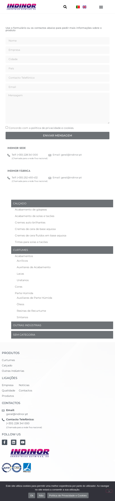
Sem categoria (24, 334)
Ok (31, 495)
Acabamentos (24, 256)
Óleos (20, 304)
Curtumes (20, 250)
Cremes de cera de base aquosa (35, 229)
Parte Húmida (24, 293)
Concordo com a (41, 128)
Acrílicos (22, 260)
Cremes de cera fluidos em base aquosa (40, 235)
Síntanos (22, 317)
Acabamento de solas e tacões (34, 216)
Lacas (20, 273)
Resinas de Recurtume (31, 310)
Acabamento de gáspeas (31, 209)
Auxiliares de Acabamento (34, 267)
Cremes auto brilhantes (30, 222)
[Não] (109, 491)
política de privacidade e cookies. (52, 128)
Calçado (19, 203)
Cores (18, 286)
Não (41, 495)
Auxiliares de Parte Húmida (34, 297)
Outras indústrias (27, 325)
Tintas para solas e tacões (31, 242)
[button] (101, 7)
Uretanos (23, 280)
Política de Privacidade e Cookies (68, 495)
